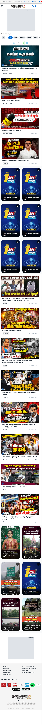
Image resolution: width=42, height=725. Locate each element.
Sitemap (32, 708)
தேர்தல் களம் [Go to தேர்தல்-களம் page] (6, 2)
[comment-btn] (35, 460)
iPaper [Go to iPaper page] (35, 2)
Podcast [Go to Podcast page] (27, 2)
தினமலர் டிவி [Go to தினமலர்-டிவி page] (17, 2)
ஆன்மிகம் (5, 333)
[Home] (1, 34)
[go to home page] (18, 6)
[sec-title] (21, 679)
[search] (33, 6)
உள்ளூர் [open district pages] (38, 6)
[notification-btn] (40, 1)
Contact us (18, 708)
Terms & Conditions (26, 708)
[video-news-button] (3, 65)
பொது (5, 303)
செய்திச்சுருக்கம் (7, 73)
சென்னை (5, 490)
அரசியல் (5, 163)
